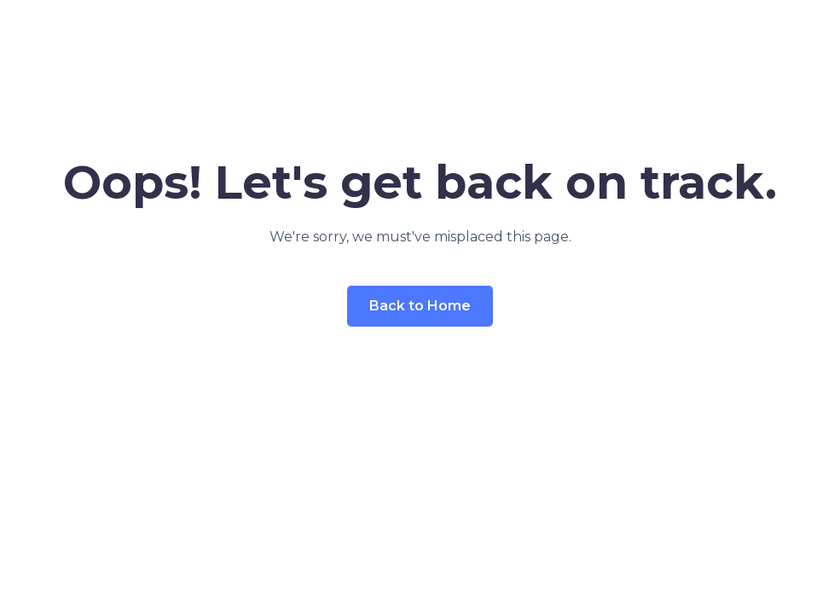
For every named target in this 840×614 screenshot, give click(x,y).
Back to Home (420, 306)
